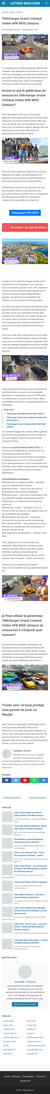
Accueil (7, 1076)
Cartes (31, 1025)
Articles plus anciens (37, 798)
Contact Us (40, 1076)
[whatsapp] (34, 780)
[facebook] (6, 780)
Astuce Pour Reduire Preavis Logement (30, 882)
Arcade (8, 1029)
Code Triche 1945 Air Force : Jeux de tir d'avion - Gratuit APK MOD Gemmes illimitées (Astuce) (30, 927)
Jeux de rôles (35, 1050)
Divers (31, 1033)
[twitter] (15, 780)
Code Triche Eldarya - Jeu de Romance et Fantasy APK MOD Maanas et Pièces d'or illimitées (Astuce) (30, 869)
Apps (8, 1025)
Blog (31, 1021)
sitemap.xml (25, 1081)
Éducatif (32, 1054)
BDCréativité (10, 1050)
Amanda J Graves (25, 981)
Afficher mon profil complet (25, 1004)
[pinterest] (25, 780)
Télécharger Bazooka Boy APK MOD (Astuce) (25, 414)
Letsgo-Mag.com (25, 3)
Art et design (10, 1033)
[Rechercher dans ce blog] (46, 3)
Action (8, 1021)
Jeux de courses (36, 1046)
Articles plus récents (12, 798)
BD (6, 1046)
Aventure (9, 1041)
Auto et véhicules (11, 1037)
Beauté (7, 1054)
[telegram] (43, 780)
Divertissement (35, 1037)
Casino (31, 1029)
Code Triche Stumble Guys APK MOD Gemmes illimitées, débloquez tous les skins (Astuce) (30, 910)
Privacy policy (28, 1076)
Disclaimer (16, 1076)
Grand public (34, 1041)
